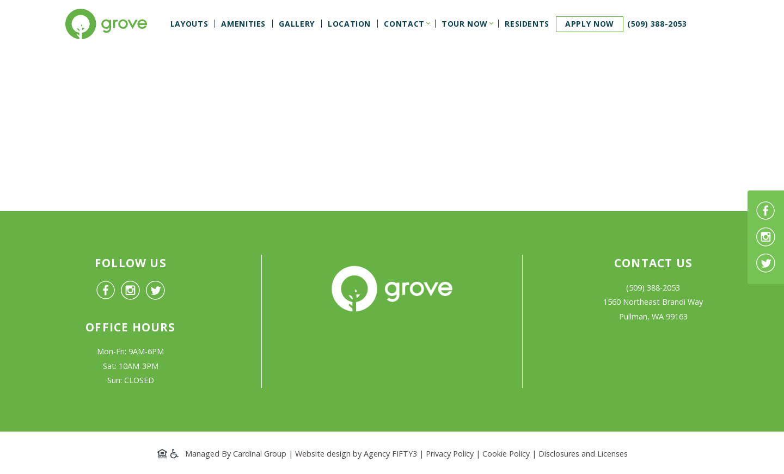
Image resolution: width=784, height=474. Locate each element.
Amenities (243, 24)
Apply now (589, 24)
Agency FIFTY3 (390, 453)
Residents (527, 24)
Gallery (296, 24)
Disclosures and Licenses (583, 453)
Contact (404, 24)
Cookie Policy (506, 453)
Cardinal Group (259, 453)
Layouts (189, 24)
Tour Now (465, 24)
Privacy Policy (450, 453)
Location (349, 24)
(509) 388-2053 (657, 24)
